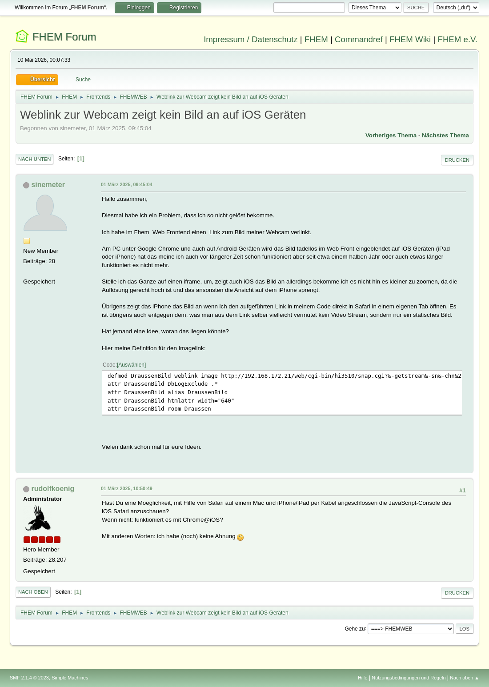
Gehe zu (355, 628)
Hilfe (363, 677)
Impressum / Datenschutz (251, 39)
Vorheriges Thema (391, 135)
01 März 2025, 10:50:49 (126, 488)
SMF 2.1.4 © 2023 (29, 677)
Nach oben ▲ (464, 677)
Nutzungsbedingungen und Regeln (408, 677)
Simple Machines (70, 677)
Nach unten (34, 159)
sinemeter (48, 184)
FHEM (316, 39)
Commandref (359, 39)
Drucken (457, 160)
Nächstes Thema (445, 135)
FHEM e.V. (457, 39)
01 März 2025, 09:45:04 (126, 184)
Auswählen (131, 365)
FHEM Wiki (410, 39)
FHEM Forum (64, 37)
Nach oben (33, 592)
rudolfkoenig (52, 488)
